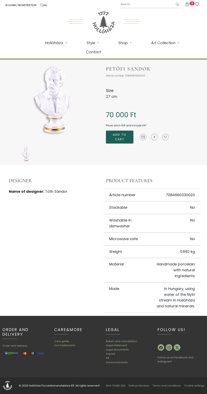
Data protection (139, 386)
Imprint (110, 354)
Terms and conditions (166, 386)
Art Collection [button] (163, 42)
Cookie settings (194, 386)
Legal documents (117, 349)
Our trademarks (64, 345)
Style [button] (91, 42)
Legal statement (116, 345)
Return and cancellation (121, 341)
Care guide (61, 341)
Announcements (117, 362)
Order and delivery (14, 346)
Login (10, 5)
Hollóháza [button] (54, 42)
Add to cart (119, 137)
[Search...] (147, 4)
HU (43, 5)
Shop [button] (123, 42)
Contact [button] (93, 51)
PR (107, 358)
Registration (27, 5)
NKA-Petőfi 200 (115, 386)
